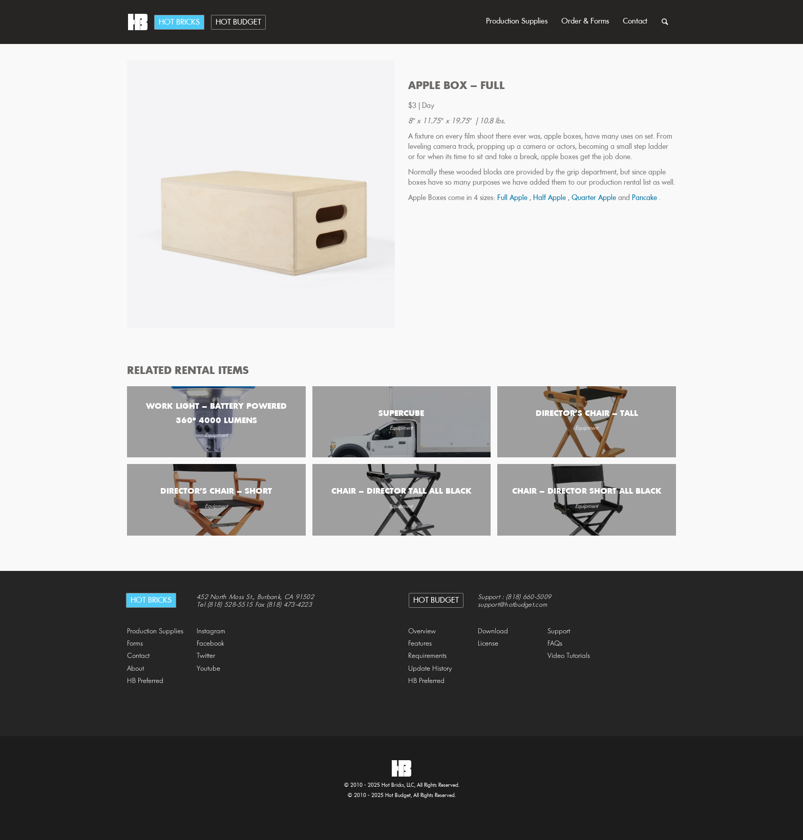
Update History (430, 669)
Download (493, 631)
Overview (422, 631)
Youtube (208, 669)
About (135, 669)
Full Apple (513, 198)
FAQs (554, 643)
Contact (635, 21)
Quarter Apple (595, 198)
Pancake (645, 198)
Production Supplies (517, 21)
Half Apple (550, 198)
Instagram (211, 631)
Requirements (427, 656)
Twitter (206, 656)
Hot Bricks (179, 22)
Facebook (210, 643)
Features (420, 643)
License (488, 643)
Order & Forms (585, 21)
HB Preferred (145, 681)
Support (558, 631)
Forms (135, 643)
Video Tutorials (568, 656)
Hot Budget (238, 22)
